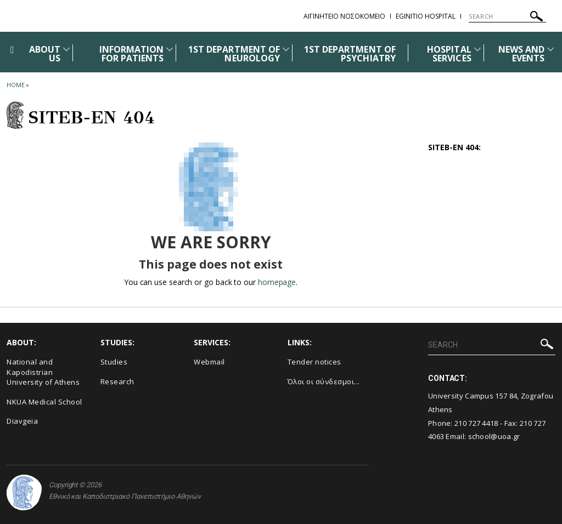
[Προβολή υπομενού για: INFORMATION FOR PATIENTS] (170, 49)
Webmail (209, 362)
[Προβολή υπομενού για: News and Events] (550, 49)
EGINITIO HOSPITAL (426, 16)
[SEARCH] (507, 16)
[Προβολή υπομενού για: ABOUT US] (66, 49)
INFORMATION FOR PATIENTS (131, 53)
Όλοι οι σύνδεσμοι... (324, 381)
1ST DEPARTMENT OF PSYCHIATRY (350, 53)
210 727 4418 (476, 423)
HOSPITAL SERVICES (449, 53)
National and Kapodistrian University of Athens (43, 372)
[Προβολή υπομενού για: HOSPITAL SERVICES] (477, 49)
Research (117, 381)
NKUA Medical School (44, 402)
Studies (114, 362)
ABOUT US (44, 53)
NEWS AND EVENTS (521, 53)
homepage (277, 282)
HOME (16, 85)
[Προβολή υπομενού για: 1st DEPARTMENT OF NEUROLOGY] (286, 49)
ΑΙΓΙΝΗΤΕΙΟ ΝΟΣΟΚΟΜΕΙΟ (344, 16)
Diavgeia (22, 421)
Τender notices (314, 362)
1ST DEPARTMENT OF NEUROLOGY (234, 53)
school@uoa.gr (494, 436)
